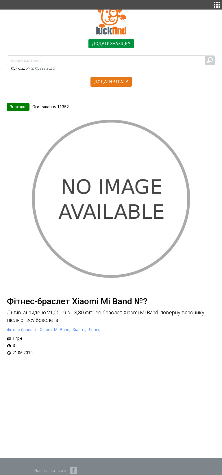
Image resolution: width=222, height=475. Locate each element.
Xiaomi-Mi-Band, (54, 329)
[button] (217, 4)
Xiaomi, (79, 329)
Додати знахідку (111, 43)
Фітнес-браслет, (22, 329)
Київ (29, 68)
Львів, (94, 329)
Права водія (45, 68)
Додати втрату (111, 81)
